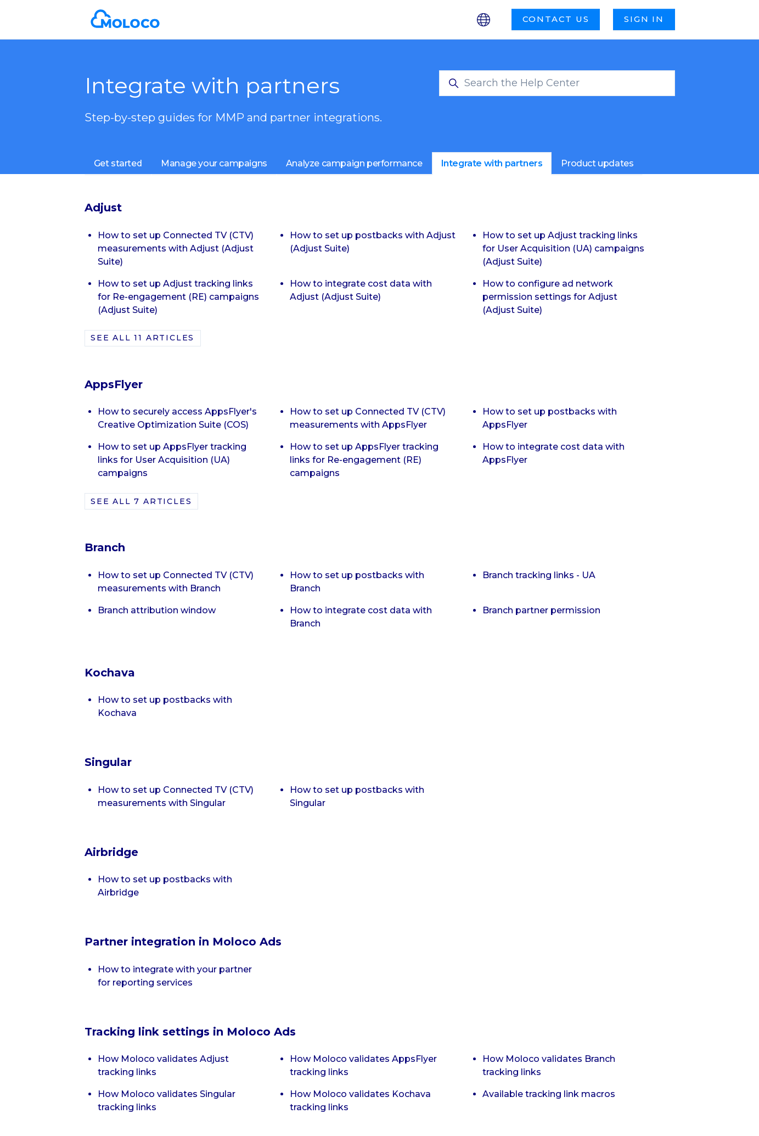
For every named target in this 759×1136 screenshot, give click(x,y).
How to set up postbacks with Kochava (165, 706)
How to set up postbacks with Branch (357, 582)
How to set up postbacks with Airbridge (165, 886)
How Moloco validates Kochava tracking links (360, 1100)
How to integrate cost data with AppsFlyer (553, 453)
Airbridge (111, 852)
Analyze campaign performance (354, 163)
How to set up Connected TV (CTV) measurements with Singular (176, 796)
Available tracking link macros (548, 1094)
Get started (118, 163)
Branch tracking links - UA (538, 575)
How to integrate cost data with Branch (361, 617)
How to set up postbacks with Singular (357, 796)
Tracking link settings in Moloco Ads (190, 1031)
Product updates (597, 163)
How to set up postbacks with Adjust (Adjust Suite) (373, 242)
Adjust (103, 207)
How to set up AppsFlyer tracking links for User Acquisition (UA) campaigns (172, 459)
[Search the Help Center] (557, 83)
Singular (108, 762)
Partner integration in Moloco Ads (183, 941)
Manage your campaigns (214, 163)
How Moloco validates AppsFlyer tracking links (363, 1065)
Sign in (644, 19)
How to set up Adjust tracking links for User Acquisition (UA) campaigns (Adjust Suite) (563, 248)
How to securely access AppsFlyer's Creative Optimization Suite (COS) (177, 418)
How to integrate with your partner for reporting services (175, 976)
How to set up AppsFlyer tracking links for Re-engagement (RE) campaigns (364, 459)
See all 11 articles (142, 338)
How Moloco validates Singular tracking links (166, 1100)
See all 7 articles (141, 501)
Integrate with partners (492, 163)
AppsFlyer (114, 384)
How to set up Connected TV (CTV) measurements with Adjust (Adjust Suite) (176, 248)
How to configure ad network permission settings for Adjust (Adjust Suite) (549, 296)
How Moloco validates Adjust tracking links (163, 1065)
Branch (105, 547)
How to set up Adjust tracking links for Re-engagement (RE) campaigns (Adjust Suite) (178, 296)
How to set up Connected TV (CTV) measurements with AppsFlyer (368, 418)
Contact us (555, 19)
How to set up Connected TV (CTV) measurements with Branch (176, 582)
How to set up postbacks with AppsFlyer (549, 418)
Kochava (110, 672)
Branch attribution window (157, 610)
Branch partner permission (541, 610)
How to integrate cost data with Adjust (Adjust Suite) (361, 290)
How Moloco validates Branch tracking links (548, 1065)
